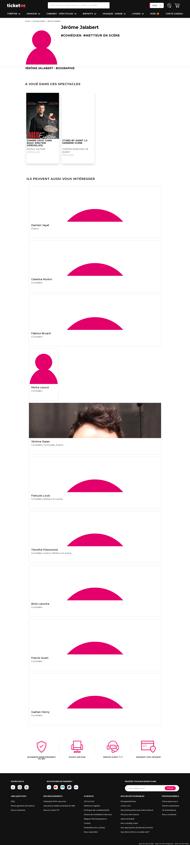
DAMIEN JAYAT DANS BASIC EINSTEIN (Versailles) (39, 143)
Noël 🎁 (154, 13)
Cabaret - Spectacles (60, 13)
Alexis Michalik (127, 819)
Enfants (88, 13)
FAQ (13, 801)
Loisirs (136, 13)
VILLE (156, 5)
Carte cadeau (174, 13)
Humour (32, 13)
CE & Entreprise (169, 810)
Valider (170, 788)
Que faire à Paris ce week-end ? (135, 832)
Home (27, 21)
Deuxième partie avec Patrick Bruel (137, 810)
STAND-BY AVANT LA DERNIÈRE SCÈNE (74, 141)
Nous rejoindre (91, 832)
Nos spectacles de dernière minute (137, 828)
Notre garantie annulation (23, 806)
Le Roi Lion (126, 806)
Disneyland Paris (128, 801)
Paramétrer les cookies (94, 828)
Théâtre (12, 13)
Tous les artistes (39, 21)
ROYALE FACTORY (36, 149)
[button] (177, 5)
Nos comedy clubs (129, 823)
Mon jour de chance (130, 814)
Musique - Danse (113, 13)
